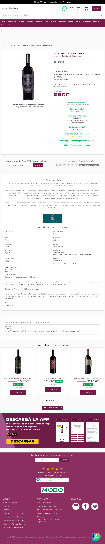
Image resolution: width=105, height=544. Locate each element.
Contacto (12, 25)
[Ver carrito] (86, 8)
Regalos (70, 21)
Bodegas (96, 21)
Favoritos (77, 56)
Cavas (78, 21)
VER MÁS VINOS (52, 407)
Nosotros (7, 510)
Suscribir (38, 165)
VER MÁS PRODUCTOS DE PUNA (52, 227)
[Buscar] (101, 15)
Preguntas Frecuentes (13, 513)
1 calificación (67, 56)
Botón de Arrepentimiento (14, 524)
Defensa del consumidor (13, 520)
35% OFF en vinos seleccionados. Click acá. (52, 2)
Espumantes (12, 21)
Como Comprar (10, 503)
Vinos (3, 21)
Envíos (6, 506)
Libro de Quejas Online (13, 527)
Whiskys (21, 21)
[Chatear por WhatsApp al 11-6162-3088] (71, 8)
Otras (46, 21)
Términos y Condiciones (13, 517)
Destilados (30, 21)
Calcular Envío (77, 129)
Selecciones (62, 21)
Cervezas (39, 21)
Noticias (3, 25)
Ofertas (53, 21)
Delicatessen (87, 21)
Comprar (18, 392)
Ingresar (96, 8)
